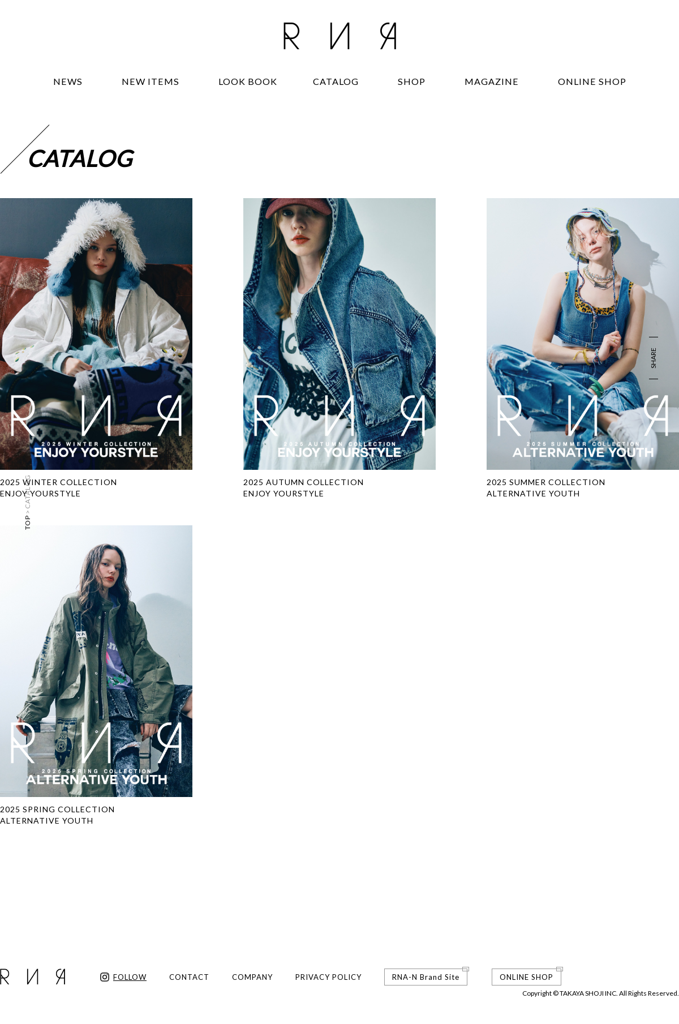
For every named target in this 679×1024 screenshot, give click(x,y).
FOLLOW (130, 977)
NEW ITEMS (150, 81)
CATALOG (336, 81)
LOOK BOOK (247, 81)
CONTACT (189, 977)
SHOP (412, 81)
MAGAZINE (492, 81)
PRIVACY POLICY (328, 977)
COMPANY (252, 977)
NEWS (68, 81)
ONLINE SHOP (592, 81)
